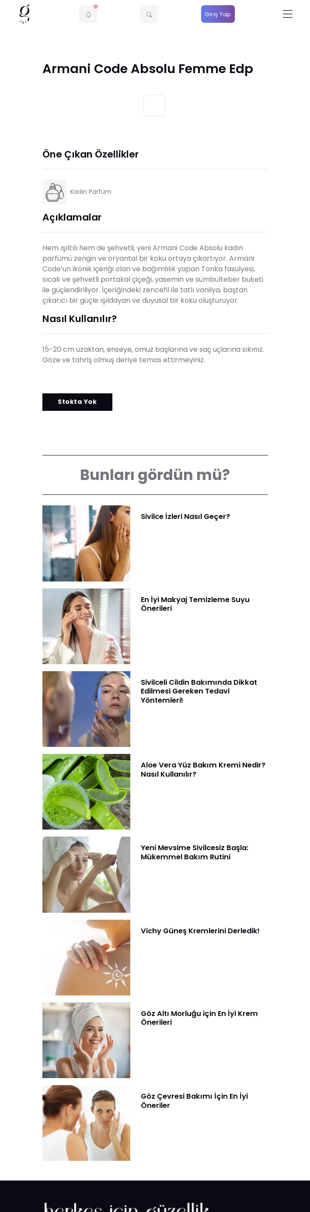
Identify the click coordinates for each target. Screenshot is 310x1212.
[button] (88, 14)
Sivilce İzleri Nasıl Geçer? (185, 516)
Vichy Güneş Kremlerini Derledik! (200, 931)
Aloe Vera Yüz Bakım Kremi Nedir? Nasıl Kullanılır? (203, 769)
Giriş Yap (218, 14)
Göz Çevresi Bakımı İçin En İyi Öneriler (194, 1100)
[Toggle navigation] (288, 14)
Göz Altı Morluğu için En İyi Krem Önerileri (199, 1018)
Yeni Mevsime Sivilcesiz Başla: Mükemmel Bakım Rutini (194, 852)
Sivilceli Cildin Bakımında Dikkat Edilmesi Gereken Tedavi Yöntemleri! (199, 691)
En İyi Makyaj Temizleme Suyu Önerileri (195, 604)
